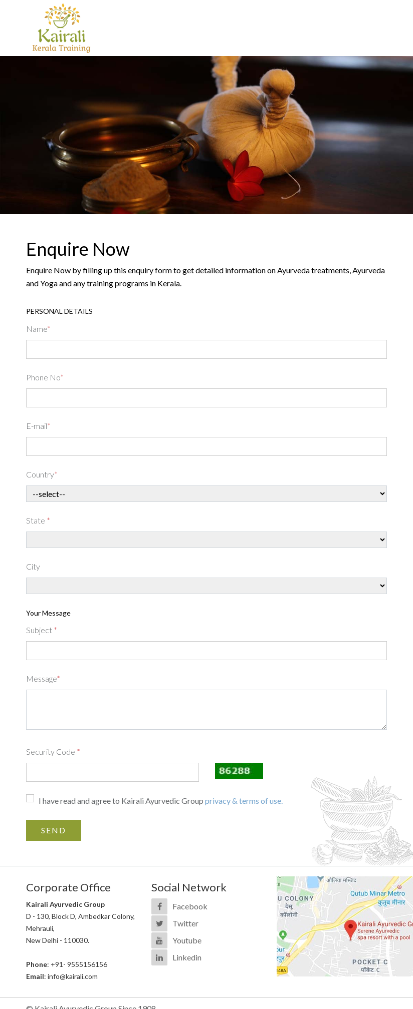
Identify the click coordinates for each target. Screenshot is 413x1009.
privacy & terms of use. (244, 800)
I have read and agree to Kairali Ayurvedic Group (161, 800)
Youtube (186, 940)
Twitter (185, 923)
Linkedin (186, 957)
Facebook (190, 906)
